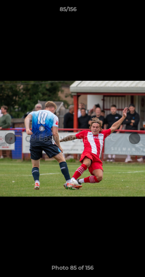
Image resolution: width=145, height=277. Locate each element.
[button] (117, 11)
